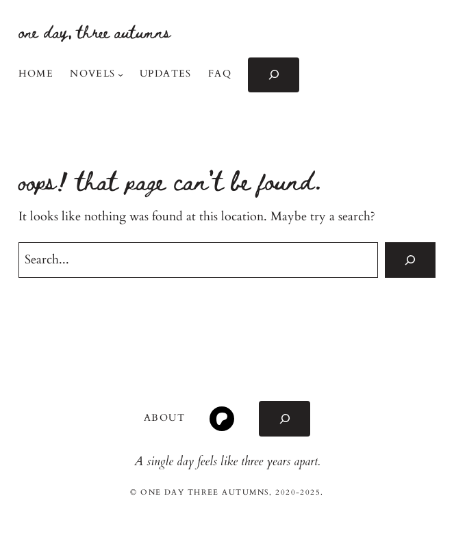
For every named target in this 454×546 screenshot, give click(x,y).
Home (36, 74)
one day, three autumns (94, 31)
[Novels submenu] (120, 74)
